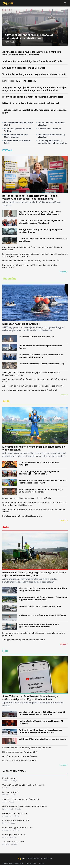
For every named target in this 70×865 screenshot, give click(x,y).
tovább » (64, 272)
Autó (5, 527)
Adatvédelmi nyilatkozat (12, 863)
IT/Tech (7, 150)
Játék (6, 401)
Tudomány (9, 278)
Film (5, 650)
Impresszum (31, 863)
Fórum (41, 863)
